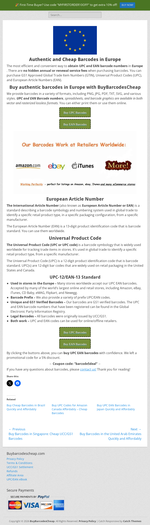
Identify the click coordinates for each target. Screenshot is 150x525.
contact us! (88, 369)
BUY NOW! (127, 5)
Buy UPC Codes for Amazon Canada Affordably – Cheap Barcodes (69, 409)
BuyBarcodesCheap (42, 521)
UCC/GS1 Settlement (20, 467)
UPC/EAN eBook (17, 479)
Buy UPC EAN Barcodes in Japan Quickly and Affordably (116, 407)
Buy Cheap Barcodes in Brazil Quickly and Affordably (26, 407)
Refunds (12, 471)
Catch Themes (132, 521)
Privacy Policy (15, 459)
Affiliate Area (15, 475)
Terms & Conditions (19, 463)
